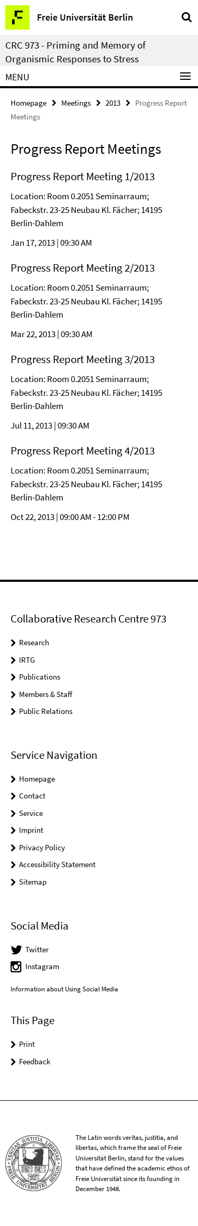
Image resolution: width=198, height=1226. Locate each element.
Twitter (37, 949)
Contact (32, 796)
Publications (39, 677)
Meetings (76, 103)
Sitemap (32, 882)
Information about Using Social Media (64, 988)
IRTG (27, 660)
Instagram (42, 966)
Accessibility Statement (57, 864)
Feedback (34, 1061)
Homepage (28, 103)
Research (34, 642)
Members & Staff (45, 694)
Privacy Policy (42, 847)
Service (31, 813)
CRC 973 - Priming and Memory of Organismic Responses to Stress (75, 52)
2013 (113, 103)
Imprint (31, 830)
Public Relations (45, 711)
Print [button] (27, 1044)
